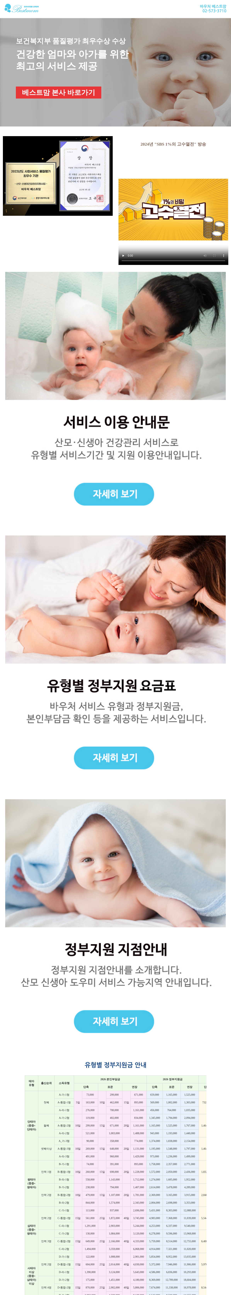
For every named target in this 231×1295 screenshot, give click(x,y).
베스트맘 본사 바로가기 (58, 92)
